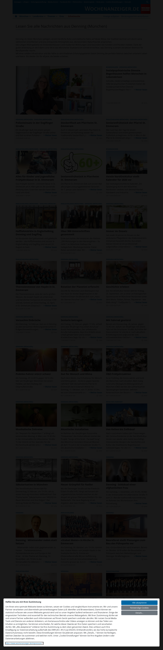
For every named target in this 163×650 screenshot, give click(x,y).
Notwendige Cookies (139, 607)
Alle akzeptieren (139, 602)
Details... (139, 613)
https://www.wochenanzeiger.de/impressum (23, 643)
